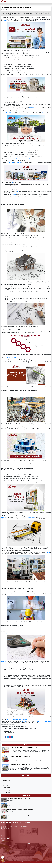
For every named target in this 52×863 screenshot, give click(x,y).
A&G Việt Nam (5, 20)
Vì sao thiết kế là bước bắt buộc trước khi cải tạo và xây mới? (19, 815)
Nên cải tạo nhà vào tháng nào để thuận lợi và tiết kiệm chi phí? (19, 798)
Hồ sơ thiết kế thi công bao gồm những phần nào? (21, 756)
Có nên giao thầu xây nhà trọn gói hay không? (20, 764)
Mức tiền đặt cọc (4, 517)
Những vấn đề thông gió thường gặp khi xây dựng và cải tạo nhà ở (20, 809)
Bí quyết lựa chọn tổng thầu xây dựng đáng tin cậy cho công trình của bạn (19, 158)
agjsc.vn (8, 733)
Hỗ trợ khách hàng (5, 838)
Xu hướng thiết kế (6, 780)
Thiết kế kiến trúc (6, 787)
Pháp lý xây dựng (6, 783)
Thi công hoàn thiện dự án (8, 790)
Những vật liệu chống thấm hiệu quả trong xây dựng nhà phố (23, 747)
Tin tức (2, 840)
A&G (17, 191)
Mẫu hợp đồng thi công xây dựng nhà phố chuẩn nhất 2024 (16, 719)
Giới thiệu (3, 835)
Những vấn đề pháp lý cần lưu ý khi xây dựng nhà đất (15, 357)
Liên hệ (2, 841)
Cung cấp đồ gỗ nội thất (7, 792)
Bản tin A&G (5, 785)
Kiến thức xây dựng (6, 778)
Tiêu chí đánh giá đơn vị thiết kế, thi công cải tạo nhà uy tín (18, 804)
